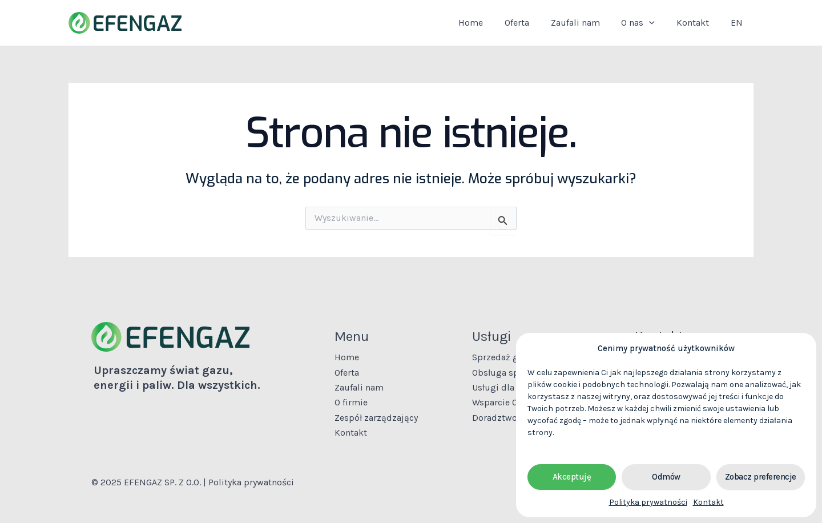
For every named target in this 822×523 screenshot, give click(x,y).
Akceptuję (572, 477)
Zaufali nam (586, 22)
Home (489, 22)
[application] (657, 23)
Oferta (531, 22)
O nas (646, 23)
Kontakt (708, 502)
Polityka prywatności (648, 502)
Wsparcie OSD (500, 402)
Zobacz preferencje (760, 477)
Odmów (666, 477)
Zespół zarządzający (376, 417)
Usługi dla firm (503, 387)
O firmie (351, 402)
